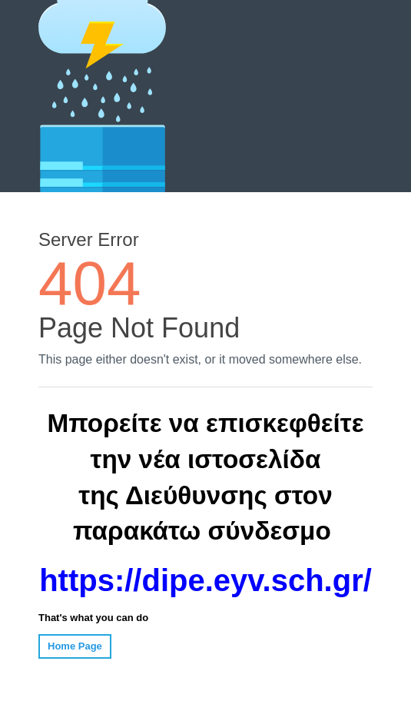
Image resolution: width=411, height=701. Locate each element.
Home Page (75, 646)
